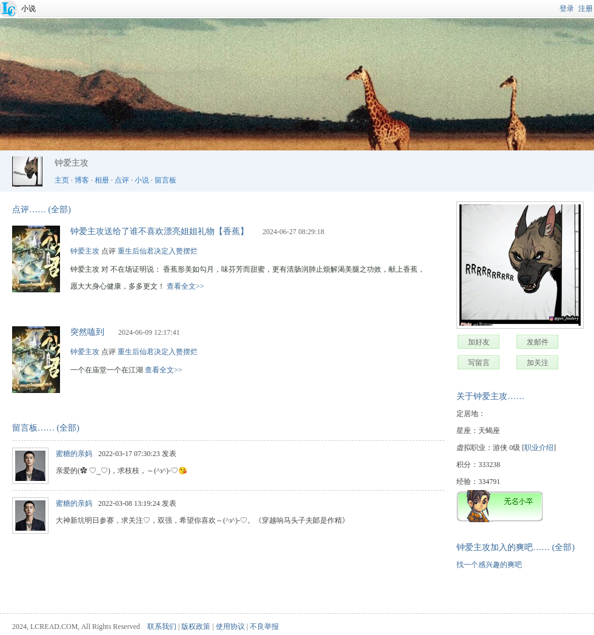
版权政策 (195, 626)
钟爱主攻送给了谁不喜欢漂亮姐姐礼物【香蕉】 (159, 231)
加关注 (538, 362)
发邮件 (538, 342)
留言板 (165, 180)
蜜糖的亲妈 (74, 453)
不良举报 (264, 626)
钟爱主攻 (84, 251)
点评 (122, 180)
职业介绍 (538, 447)
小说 (28, 8)
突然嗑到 (87, 332)
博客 (82, 180)
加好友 (479, 342)
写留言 (479, 362)
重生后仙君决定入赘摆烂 (158, 251)
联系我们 (161, 626)
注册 (585, 8)
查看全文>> (185, 286)
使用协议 (230, 626)
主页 (62, 180)
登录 (566, 8)
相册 (102, 180)
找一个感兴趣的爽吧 (489, 564)
